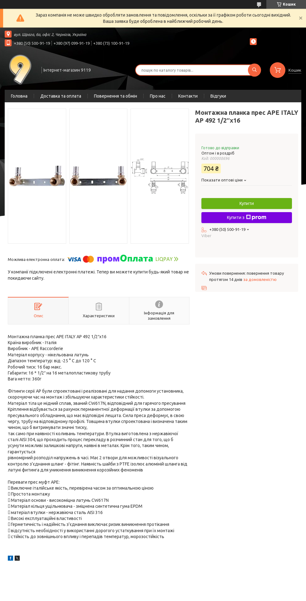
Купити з (246, 217)
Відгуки (218, 96)
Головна (19, 96)
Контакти (188, 96)
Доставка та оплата (60, 96)
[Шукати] (254, 70)
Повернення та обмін (115, 96)
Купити (246, 203)
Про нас (157, 96)
